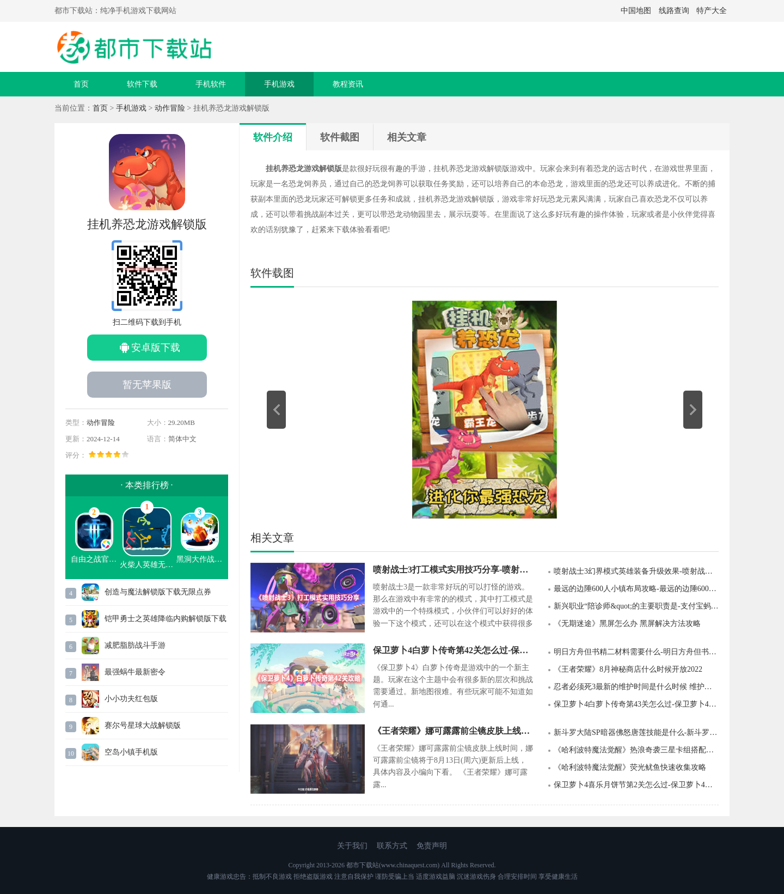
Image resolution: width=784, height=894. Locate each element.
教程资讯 (348, 84)
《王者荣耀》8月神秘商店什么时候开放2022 (628, 669)
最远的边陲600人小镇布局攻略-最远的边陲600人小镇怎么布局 (636, 589)
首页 (81, 84)
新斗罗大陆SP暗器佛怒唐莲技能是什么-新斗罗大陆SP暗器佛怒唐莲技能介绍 (636, 732)
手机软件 (210, 84)
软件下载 (142, 84)
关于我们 (352, 846)
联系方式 (392, 846)
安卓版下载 (155, 347)
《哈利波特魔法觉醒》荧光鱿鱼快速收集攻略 (630, 767)
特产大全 (711, 11)
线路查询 (674, 11)
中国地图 (636, 11)
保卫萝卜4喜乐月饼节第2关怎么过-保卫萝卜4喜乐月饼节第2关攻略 (636, 785)
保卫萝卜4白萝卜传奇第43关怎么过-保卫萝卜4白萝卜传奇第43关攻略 (636, 704)
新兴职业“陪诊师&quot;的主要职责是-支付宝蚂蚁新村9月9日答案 (636, 606)
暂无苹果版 (146, 384)
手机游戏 (279, 84)
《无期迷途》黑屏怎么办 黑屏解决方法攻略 (627, 623)
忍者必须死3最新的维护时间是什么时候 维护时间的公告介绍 (636, 687)
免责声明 (431, 846)
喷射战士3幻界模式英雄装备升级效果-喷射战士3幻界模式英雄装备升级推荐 (636, 571)
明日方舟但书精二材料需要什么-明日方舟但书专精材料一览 (636, 652)
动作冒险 (170, 108)
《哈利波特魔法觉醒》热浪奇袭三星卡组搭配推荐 (636, 750)
